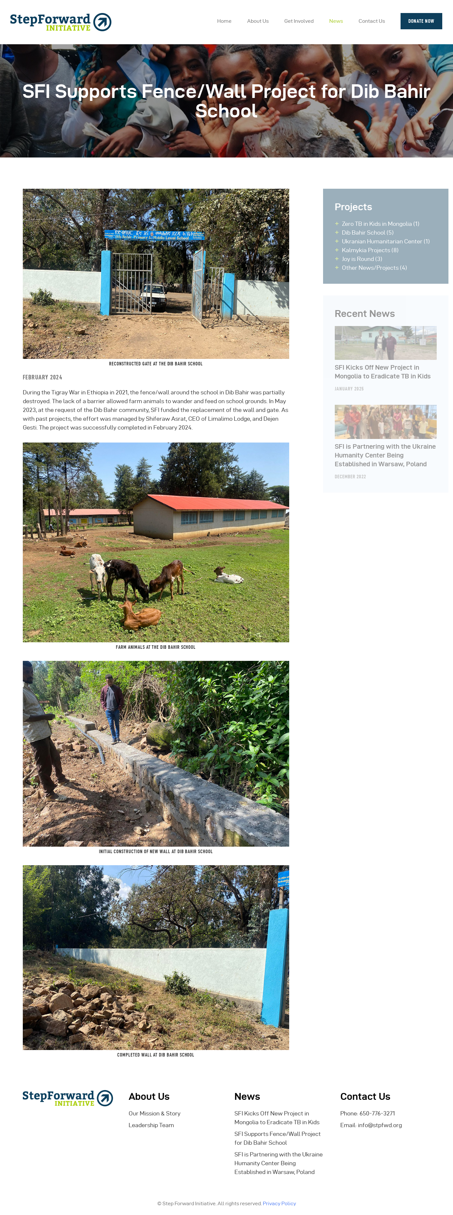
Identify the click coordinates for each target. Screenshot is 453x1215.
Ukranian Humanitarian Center (388, 241)
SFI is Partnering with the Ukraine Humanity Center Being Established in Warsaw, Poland (392, 436)
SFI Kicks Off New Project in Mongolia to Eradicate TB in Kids (392, 353)
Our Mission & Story (154, 1113)
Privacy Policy (279, 1203)
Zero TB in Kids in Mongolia (383, 224)
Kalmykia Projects (372, 250)
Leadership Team (151, 1125)
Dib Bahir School (369, 232)
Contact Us (372, 21)
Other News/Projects (376, 268)
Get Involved (299, 21)
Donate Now (421, 21)
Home (224, 21)
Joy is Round (364, 259)
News (336, 21)
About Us (258, 21)
